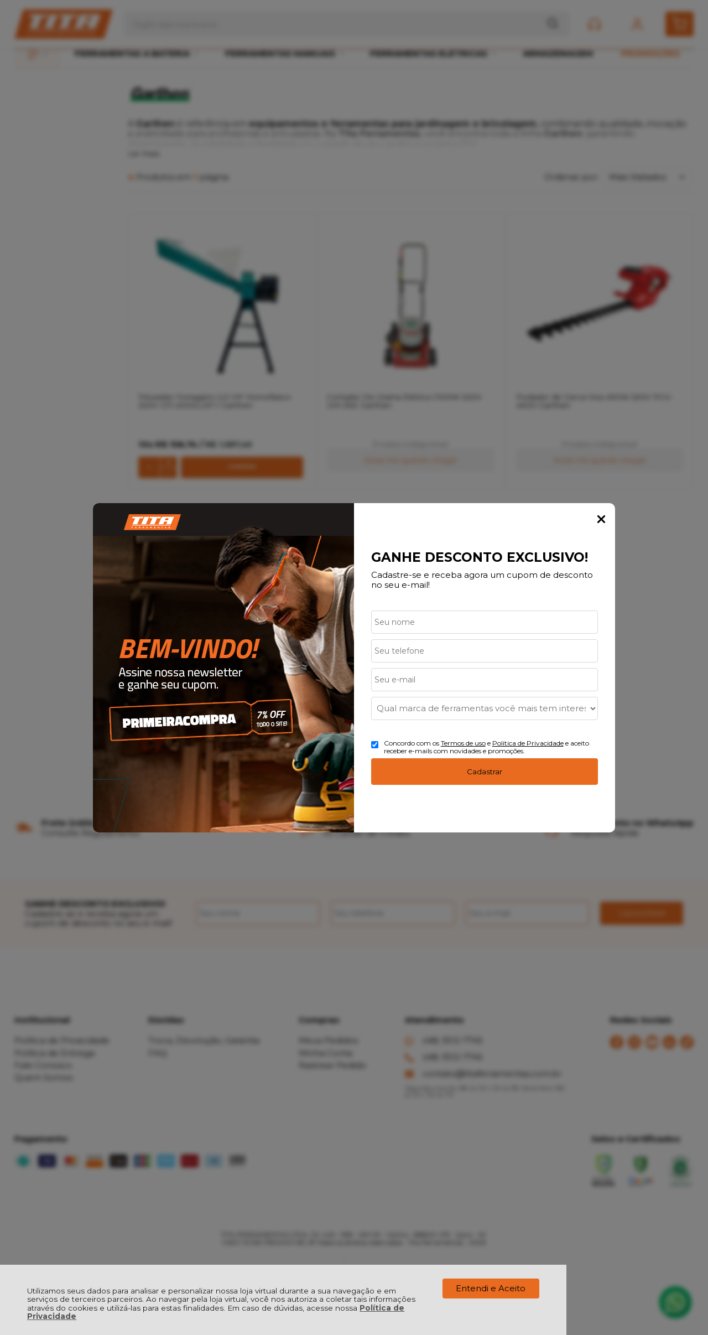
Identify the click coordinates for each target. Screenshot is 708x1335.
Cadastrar (484, 771)
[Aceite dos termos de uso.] (374, 744)
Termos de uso (463, 743)
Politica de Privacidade (528, 743)
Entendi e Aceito (490, 1288)
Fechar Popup (601, 519)
